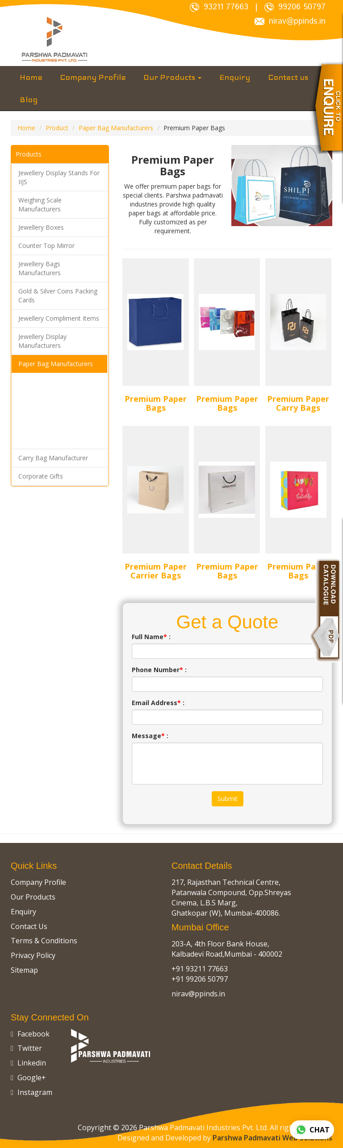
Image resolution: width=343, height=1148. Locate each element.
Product (57, 128)
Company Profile (92, 77)
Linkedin (28, 1063)
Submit (228, 798)
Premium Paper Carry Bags (298, 403)
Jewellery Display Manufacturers (42, 341)
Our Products (172, 77)
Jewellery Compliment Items (58, 318)
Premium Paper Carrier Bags (156, 571)
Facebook (30, 1034)
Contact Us (29, 926)
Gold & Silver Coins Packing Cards (57, 295)
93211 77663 (219, 7)
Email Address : (158, 702)
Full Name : (151, 636)
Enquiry (234, 77)
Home (31, 77)
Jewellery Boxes (41, 227)
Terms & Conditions (44, 941)
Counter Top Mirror (46, 245)
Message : (150, 735)
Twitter (26, 1048)
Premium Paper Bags (156, 403)
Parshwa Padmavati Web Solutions (272, 1138)
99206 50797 (295, 7)
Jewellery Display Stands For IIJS (59, 177)
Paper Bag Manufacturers (116, 128)
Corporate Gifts (40, 476)
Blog (29, 99)
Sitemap (24, 970)
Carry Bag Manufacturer (53, 458)
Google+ (28, 1077)
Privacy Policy (33, 955)
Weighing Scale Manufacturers (40, 204)
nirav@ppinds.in (290, 21)
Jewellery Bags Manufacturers (39, 268)
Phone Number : (159, 669)
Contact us (288, 77)
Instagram (31, 1092)
